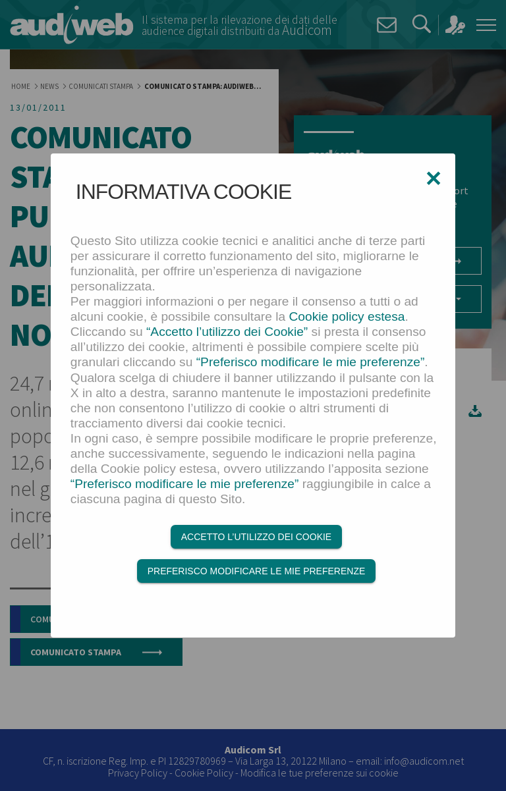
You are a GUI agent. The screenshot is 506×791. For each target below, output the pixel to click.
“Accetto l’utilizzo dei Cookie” (227, 332)
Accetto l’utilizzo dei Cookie (256, 537)
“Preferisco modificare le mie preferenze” (310, 362)
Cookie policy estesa (347, 316)
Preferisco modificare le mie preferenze (257, 571)
